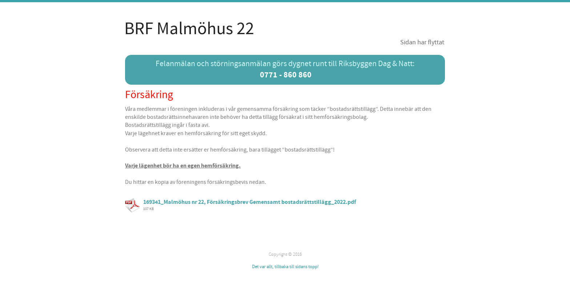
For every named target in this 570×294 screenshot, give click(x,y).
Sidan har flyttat (422, 42)
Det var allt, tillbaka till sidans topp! (285, 267)
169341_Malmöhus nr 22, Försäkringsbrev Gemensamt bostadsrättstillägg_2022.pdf (249, 202)
